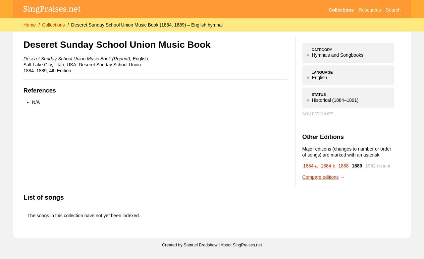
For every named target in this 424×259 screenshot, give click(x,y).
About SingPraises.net (241, 245)
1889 (357, 165)
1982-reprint (378, 165)
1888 (344, 165)
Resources (370, 10)
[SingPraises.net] (52, 10)
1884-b (328, 165)
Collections (341, 10)
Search (393, 10)
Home (30, 25)
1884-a (310, 165)
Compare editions (320, 177)
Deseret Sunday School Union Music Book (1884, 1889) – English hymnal (147, 25)
